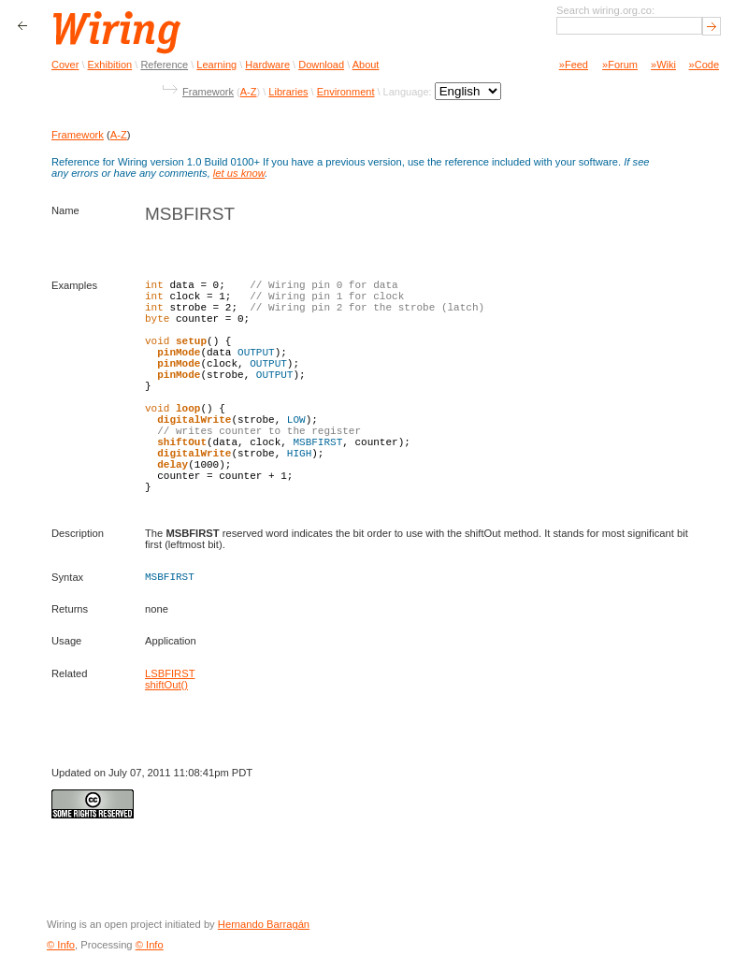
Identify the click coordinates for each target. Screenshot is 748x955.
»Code (704, 64)
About (366, 64)
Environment (346, 91)
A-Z (248, 91)
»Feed (573, 64)
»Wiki (663, 64)
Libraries (288, 91)
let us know (239, 173)
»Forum (620, 64)
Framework (208, 91)
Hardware (267, 64)
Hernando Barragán (263, 924)
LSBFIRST (169, 673)
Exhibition (110, 64)
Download (321, 64)
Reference (164, 64)
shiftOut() (166, 684)
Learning (216, 64)
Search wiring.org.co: (605, 10)
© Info (61, 944)
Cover (65, 64)
